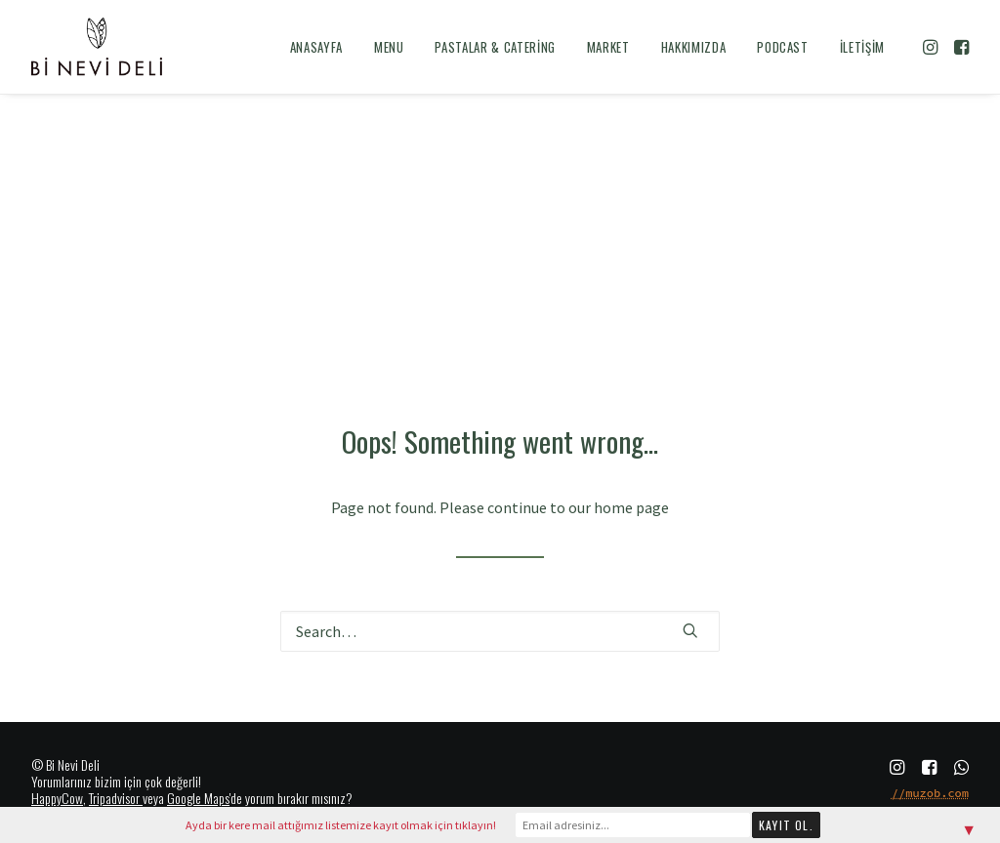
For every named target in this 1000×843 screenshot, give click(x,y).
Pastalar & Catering (495, 47)
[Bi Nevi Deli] (96, 47)
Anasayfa (316, 47)
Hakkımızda (694, 47)
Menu (389, 47)
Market (608, 47)
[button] (932, 47)
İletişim (862, 47)
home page (631, 507)
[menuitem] (316, 47)
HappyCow (57, 797)
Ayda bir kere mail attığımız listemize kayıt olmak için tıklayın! (341, 825)
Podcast (783, 47)
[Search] (500, 631)
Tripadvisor (114, 797)
